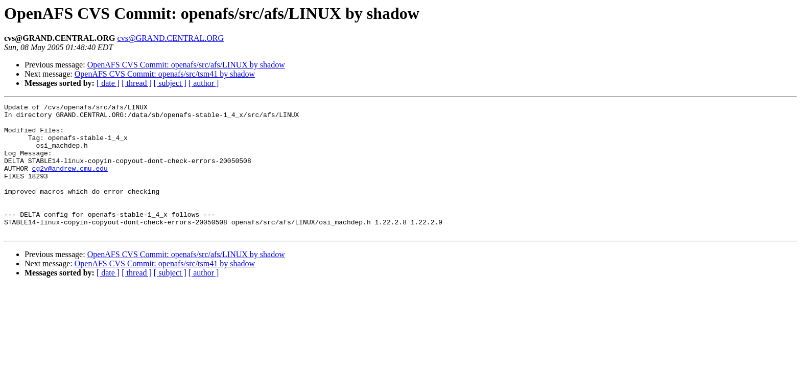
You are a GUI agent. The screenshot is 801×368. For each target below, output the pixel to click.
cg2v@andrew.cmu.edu (70, 182)
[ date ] (108, 83)
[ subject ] (170, 83)
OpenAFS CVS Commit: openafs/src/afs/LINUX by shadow (186, 64)
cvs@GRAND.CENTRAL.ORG (170, 38)
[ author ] (204, 83)
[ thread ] (137, 83)
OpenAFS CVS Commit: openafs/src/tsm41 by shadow (165, 74)
